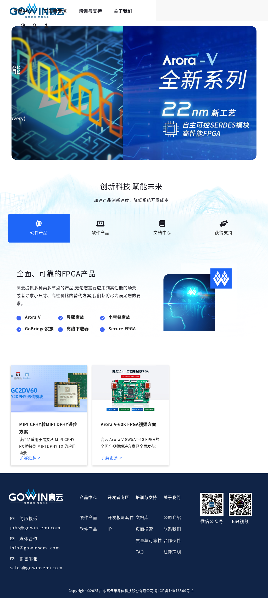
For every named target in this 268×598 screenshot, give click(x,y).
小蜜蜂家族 (119, 317)
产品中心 (87, 11)
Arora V (33, 317)
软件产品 (88, 529)
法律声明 (172, 552)
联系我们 (172, 529)
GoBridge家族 (39, 329)
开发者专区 (120, 11)
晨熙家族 (75, 317)
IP (110, 529)
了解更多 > (30, 458)
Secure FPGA (122, 329)
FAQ (140, 552)
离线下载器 (77, 329)
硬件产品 (88, 517)
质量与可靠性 (149, 540)
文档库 (142, 517)
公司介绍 (172, 517)
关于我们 (188, 11)
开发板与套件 (121, 517)
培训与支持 (155, 11)
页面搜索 (144, 529)
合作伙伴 (172, 540)
